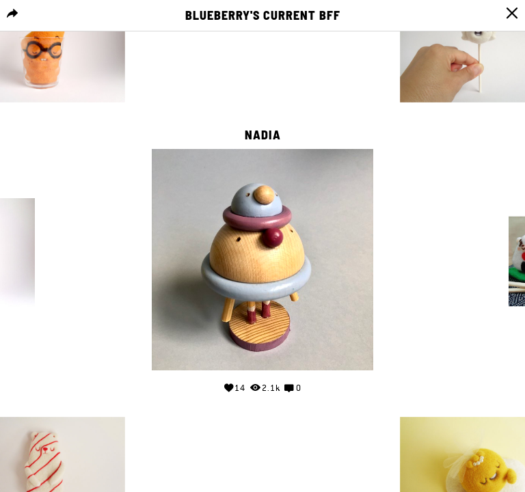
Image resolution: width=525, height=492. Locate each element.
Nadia (263, 135)
